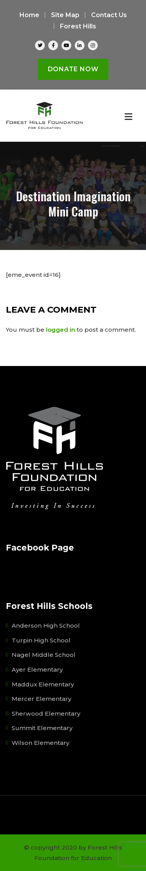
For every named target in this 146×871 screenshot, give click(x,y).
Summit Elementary (42, 728)
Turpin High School (41, 640)
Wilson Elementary (40, 742)
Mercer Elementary (41, 698)
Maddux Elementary (43, 684)
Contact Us (109, 15)
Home (29, 15)
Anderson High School (46, 625)
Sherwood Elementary (46, 713)
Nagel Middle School (44, 654)
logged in (60, 329)
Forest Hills (78, 26)
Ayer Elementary (37, 669)
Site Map (65, 15)
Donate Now (73, 69)
